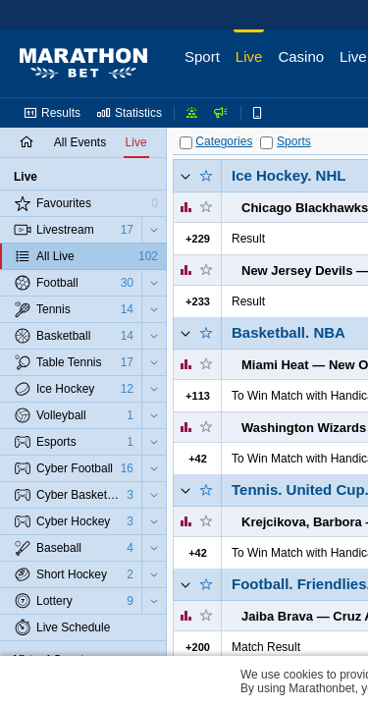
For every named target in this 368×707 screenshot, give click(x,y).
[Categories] (186, 142)
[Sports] (266, 142)
